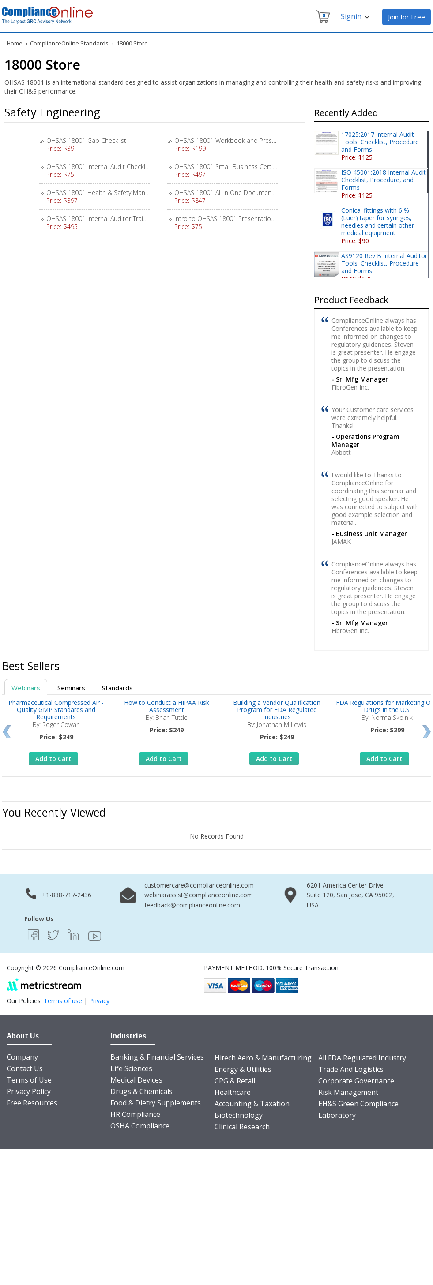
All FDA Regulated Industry (362, 1058)
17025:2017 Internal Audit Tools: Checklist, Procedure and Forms (380, 142)
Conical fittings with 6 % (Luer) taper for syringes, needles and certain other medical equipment (377, 221)
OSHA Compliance (139, 1126)
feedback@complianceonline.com (192, 905)
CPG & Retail (235, 1081)
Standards (117, 687)
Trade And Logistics (351, 1069)
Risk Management (348, 1092)
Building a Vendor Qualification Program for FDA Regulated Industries (276, 709)
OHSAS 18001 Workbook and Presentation (235, 140)
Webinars (25, 687)
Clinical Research (242, 1126)
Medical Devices (136, 1080)
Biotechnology (239, 1115)
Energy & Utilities (243, 1069)
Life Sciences (131, 1068)
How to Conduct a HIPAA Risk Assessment (166, 706)
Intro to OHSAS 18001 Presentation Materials (238, 218)
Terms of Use (29, 1080)
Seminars (71, 687)
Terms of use (63, 1001)
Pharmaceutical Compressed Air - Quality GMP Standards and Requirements (56, 709)
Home (15, 43)
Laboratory (337, 1115)
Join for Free (406, 16)
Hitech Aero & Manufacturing (263, 1058)
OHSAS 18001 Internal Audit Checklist (99, 166)
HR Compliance (135, 1114)
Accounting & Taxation (252, 1104)
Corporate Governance (356, 1081)
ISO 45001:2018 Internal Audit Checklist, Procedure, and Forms (383, 179)
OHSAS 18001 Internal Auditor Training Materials (114, 218)
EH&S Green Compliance (358, 1104)
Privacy (99, 1001)
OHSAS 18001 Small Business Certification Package (246, 166)
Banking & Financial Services (157, 1057)
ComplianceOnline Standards (69, 43)
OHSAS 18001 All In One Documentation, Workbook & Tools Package (271, 192)
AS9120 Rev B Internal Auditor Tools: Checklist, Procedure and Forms (384, 263)
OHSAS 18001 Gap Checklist (86, 140)
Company (22, 1057)
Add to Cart (53, 758)
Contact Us (25, 1068)
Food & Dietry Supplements (155, 1103)
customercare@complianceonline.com (199, 885)
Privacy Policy (29, 1091)
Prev (6, 731)
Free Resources (32, 1103)
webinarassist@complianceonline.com (198, 895)
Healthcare (233, 1092)
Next (426, 731)
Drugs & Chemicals (141, 1091)
